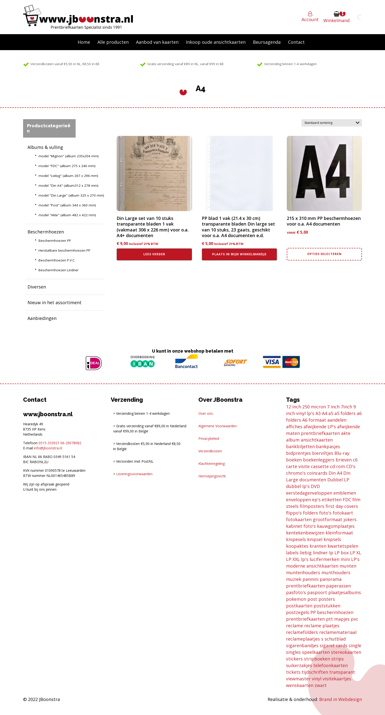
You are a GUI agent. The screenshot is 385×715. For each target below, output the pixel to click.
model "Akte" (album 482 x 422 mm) (67, 215)
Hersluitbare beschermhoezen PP (64, 250)
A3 (318, 413)
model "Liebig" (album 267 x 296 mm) (68, 175)
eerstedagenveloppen (309, 493)
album (293, 440)
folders (310, 513)
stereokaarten (346, 652)
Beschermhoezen (46, 232)
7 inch (333, 407)
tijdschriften (315, 672)
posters (326, 599)
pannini (310, 579)
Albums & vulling (45, 147)
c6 (355, 460)
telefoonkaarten (330, 665)
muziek (293, 579)
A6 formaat (314, 420)
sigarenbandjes (302, 645)
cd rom (337, 466)
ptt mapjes (338, 619)
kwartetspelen (343, 546)
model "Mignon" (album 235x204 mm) (69, 156)
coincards (317, 473)
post (312, 599)
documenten (312, 480)
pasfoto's (296, 592)
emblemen (344, 493)
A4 (324, 413)
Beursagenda (267, 42)
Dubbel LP (338, 480)
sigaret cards (333, 645)
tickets (293, 672)
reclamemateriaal (338, 632)
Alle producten (113, 42)
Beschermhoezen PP (55, 240)
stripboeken (317, 659)
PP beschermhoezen (331, 612)
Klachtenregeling (211, 463)
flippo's (294, 513)
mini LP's (350, 559)
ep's (316, 499)
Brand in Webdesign (340, 699)
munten (348, 566)
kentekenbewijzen (305, 533)
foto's (325, 513)
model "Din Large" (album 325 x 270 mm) (71, 195)
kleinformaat (339, 533)
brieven (344, 460)
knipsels (332, 539)
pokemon (296, 599)
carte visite (298, 466)
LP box (341, 553)
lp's (304, 559)
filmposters (312, 506)
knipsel (314, 539)
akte (345, 433)
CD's (350, 466)
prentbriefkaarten (305, 619)
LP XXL (293, 559)
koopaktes (297, 546)
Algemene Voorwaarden (217, 426)
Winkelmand (336, 20)
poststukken (327, 606)
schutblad (335, 639)
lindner (320, 553)
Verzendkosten (210, 451)
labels (292, 553)
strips (337, 659)
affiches (294, 426)
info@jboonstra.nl (48, 448)
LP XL (355, 553)
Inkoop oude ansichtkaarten (216, 42)
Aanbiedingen (42, 318)
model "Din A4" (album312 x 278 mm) (68, 185)
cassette (320, 466)
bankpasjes (328, 446)
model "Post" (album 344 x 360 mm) (67, 205)
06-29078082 (70, 443)
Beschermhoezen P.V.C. (57, 260)
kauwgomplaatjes (336, 526)
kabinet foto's (301, 526)
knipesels (296, 539)
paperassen (338, 586)
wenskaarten (299, 685)
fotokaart (343, 513)
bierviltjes (322, 453)
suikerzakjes (299, 665)
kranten (318, 546)
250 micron (314, 407)
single (355, 645)
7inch (346, 407)
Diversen (37, 287)
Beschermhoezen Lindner (59, 270)
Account (310, 19)
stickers (294, 659)
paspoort (317, 592)
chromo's (296, 473)
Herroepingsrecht (212, 476)
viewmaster (298, 679)
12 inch (293, 407)
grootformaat (327, 519)
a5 (330, 413)
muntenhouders (303, 572)
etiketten (332, 499)
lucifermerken (324, 559)
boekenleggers (318, 460)
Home (84, 42)
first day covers (342, 506)
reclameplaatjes (303, 639)
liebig (306, 553)
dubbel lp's (298, 486)
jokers (350, 519)
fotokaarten (299, 519)
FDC (347, 499)
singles (293, 652)
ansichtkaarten (317, 440)
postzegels (297, 612)
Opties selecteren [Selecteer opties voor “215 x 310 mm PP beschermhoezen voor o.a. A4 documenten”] (324, 254)
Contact (296, 42)
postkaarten (299, 606)
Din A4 (335, 473)
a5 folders (345, 413)
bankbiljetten (300, 446)
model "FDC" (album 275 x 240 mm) (67, 166)
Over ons (205, 413)
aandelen (336, 420)
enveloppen (298, 499)
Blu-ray (341, 453)
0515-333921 (49, 443)
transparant (342, 672)
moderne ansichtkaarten (312, 566)
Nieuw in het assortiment (55, 302)
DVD (315, 486)
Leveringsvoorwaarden (134, 474)
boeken (294, 460)
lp (331, 553)
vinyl (316, 679)
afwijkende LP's (319, 426)
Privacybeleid (208, 438)
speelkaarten (316, 652)
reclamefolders (302, 632)
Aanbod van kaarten (157, 42)
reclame (294, 626)
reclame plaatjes (321, 626)
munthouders (335, 572)
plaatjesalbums (344, 592)
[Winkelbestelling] (332, 123)
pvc (354, 619)
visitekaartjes (337, 679)
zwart (321, 685)
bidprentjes (298, 453)
